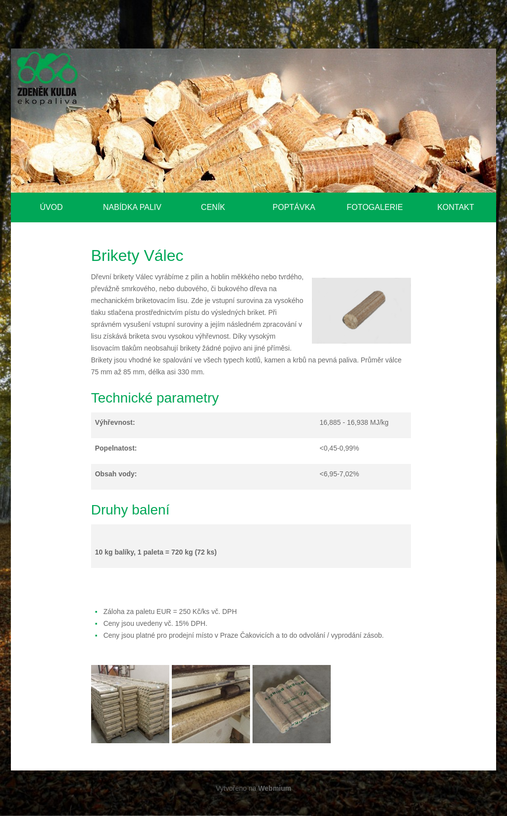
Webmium (275, 788)
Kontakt (455, 207)
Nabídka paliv (132, 207)
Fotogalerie (375, 207)
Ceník (213, 207)
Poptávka (294, 207)
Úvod (51, 207)
